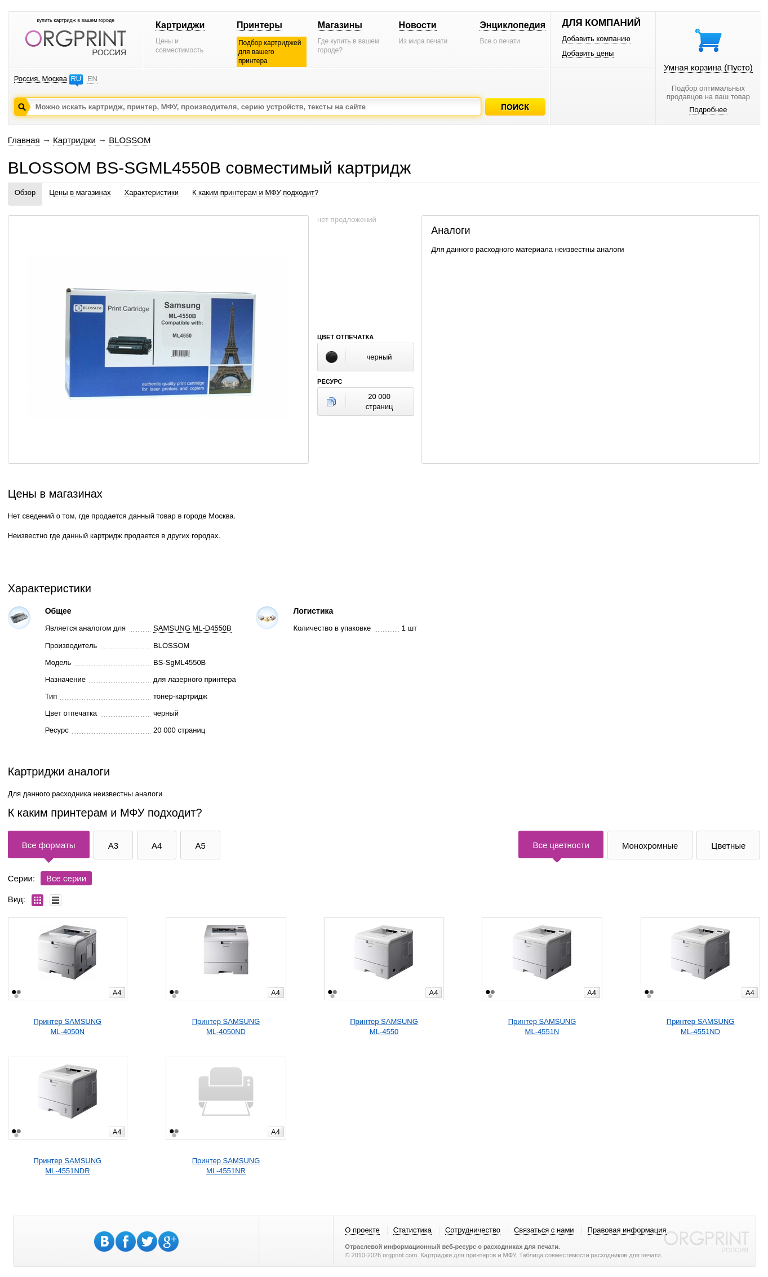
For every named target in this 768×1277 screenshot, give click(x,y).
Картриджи (180, 25)
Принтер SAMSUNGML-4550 (384, 1026)
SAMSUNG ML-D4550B (192, 628)
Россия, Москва (40, 78)
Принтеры (259, 25)
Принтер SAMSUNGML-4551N (542, 1026)
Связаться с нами (544, 1230)
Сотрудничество (472, 1230)
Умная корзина (708, 67)
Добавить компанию (596, 38)
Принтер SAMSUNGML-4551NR (226, 1165)
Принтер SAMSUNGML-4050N (68, 1026)
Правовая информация (627, 1230)
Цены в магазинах (79, 192)
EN (92, 78)
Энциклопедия (512, 25)
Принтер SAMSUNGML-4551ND (701, 1026)
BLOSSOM (129, 140)
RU (75, 78)
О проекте (362, 1230)
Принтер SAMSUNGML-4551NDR (68, 1165)
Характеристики (152, 192)
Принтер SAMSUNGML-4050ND (226, 1026)
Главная (24, 140)
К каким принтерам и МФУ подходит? (255, 192)
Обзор (25, 192)
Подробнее (708, 109)
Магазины (340, 25)
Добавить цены (588, 53)
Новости (418, 25)
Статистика (412, 1230)
